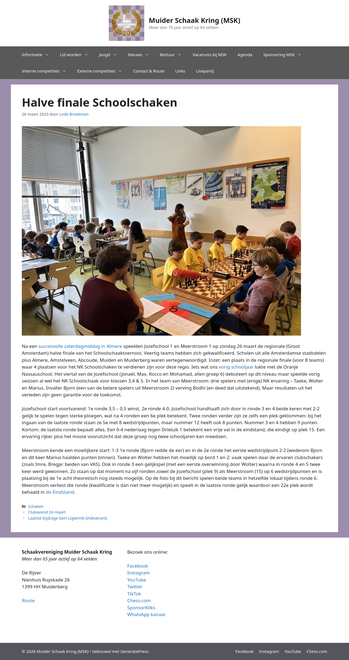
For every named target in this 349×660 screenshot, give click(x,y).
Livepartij (205, 71)
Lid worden (77, 54)
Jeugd (110, 54)
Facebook (137, 566)
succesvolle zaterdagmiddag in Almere (80, 346)
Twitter (135, 586)
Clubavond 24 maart (47, 512)
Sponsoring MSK (285, 54)
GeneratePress (135, 651)
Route (28, 600)
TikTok (134, 593)
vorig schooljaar (236, 367)
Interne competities (47, 71)
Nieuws (141, 54)
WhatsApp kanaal (146, 614)
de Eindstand (60, 492)
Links (180, 71)
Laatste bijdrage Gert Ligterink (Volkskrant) (67, 518)
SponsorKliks (141, 607)
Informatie (38, 54)
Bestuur (173, 54)
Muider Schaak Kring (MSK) (194, 20)
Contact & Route (148, 71)
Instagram (138, 572)
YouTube (136, 580)
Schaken (36, 506)
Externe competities (102, 71)
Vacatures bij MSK (209, 54)
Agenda (244, 54)
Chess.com (139, 600)
